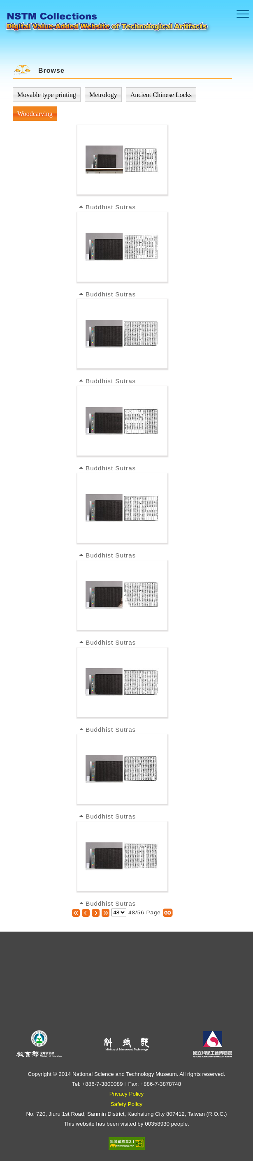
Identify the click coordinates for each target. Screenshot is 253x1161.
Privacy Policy (126, 1094)
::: (17, 72)
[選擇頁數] (118, 912)
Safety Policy (127, 1104)
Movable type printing (46, 94)
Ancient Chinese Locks (161, 94)
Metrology (103, 94)
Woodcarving (35, 113)
